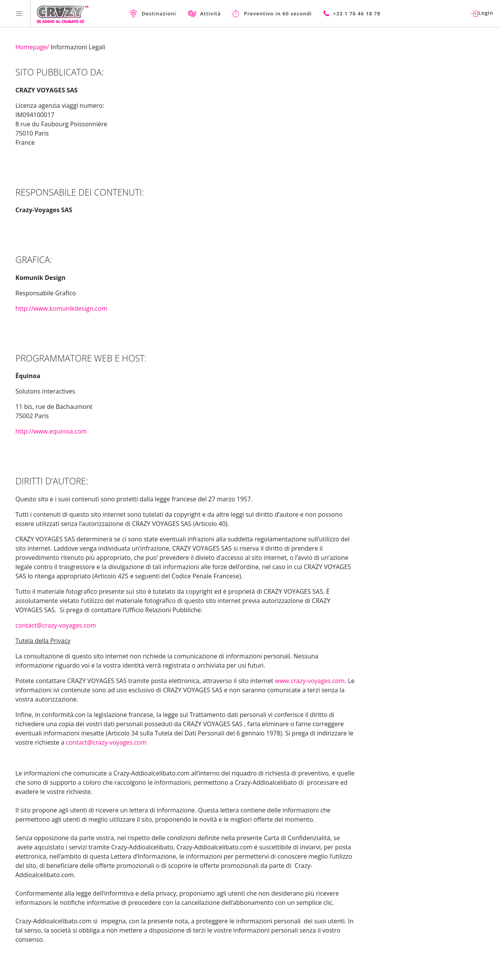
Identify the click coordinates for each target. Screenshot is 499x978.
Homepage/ (32, 47)
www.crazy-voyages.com (310, 681)
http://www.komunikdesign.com (61, 308)
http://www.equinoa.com (51, 431)
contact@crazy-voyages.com (55, 625)
